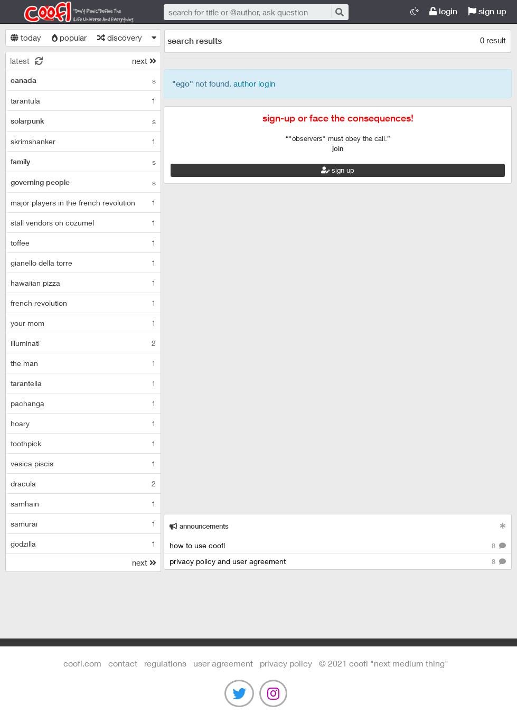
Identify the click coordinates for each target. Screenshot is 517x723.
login (443, 11)
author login (254, 83)
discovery (119, 37)
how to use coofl (338, 546)
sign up (487, 11)
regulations (165, 663)
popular (69, 37)
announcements (199, 526)
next (144, 60)
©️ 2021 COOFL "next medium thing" (383, 663)
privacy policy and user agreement (338, 562)
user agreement (223, 663)
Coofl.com (74, 12)
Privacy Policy (286, 663)
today (26, 37)
